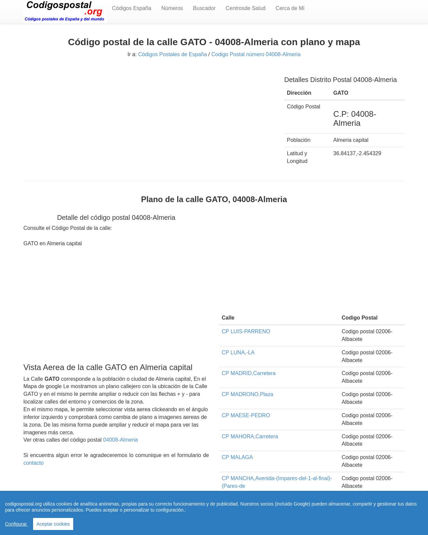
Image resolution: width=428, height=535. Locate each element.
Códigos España (131, 8)
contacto (33, 463)
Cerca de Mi (290, 8)
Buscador (204, 8)
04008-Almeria (120, 440)
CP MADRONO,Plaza (247, 394)
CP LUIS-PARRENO (246, 331)
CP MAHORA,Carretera (250, 436)
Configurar (16, 524)
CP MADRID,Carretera (249, 373)
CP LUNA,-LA (238, 352)
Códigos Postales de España (172, 54)
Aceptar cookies (53, 524)
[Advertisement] (148, 116)
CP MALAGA (237, 457)
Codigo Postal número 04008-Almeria (256, 54)
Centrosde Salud (245, 8)
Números (172, 8)
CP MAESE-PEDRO (246, 415)
